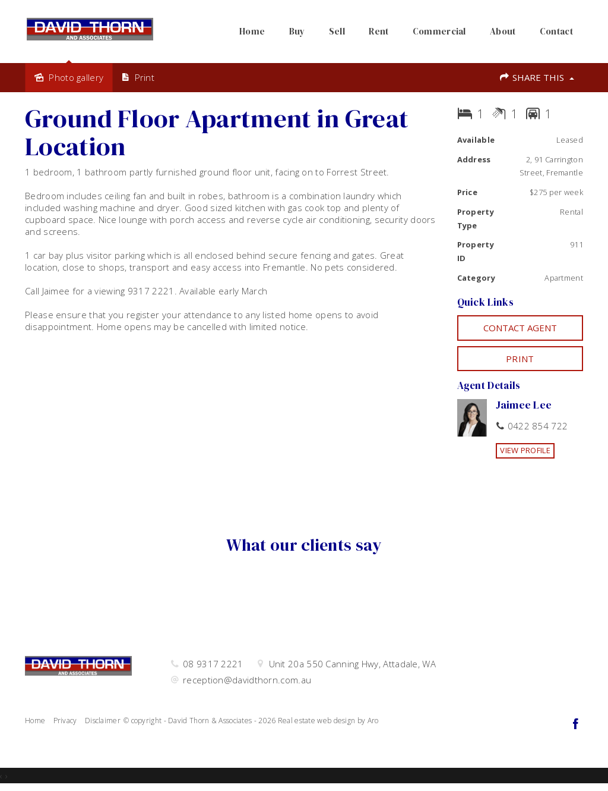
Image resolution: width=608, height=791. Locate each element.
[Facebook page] (575, 725)
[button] (520, 358)
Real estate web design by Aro (328, 720)
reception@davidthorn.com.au (247, 680)
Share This (536, 77)
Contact (556, 31)
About (503, 31)
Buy (297, 31)
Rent (378, 31)
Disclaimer (103, 720)
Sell (337, 31)
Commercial (439, 31)
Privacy (65, 720)
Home (252, 31)
